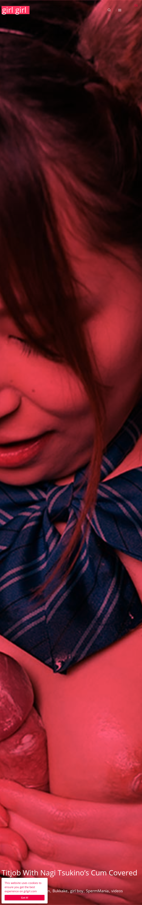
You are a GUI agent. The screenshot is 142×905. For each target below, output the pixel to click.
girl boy (76, 890)
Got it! (24, 897)
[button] (109, 10)
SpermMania (97, 890)
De (136, 5)
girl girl (14, 10)
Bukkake (60, 890)
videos (117, 890)
